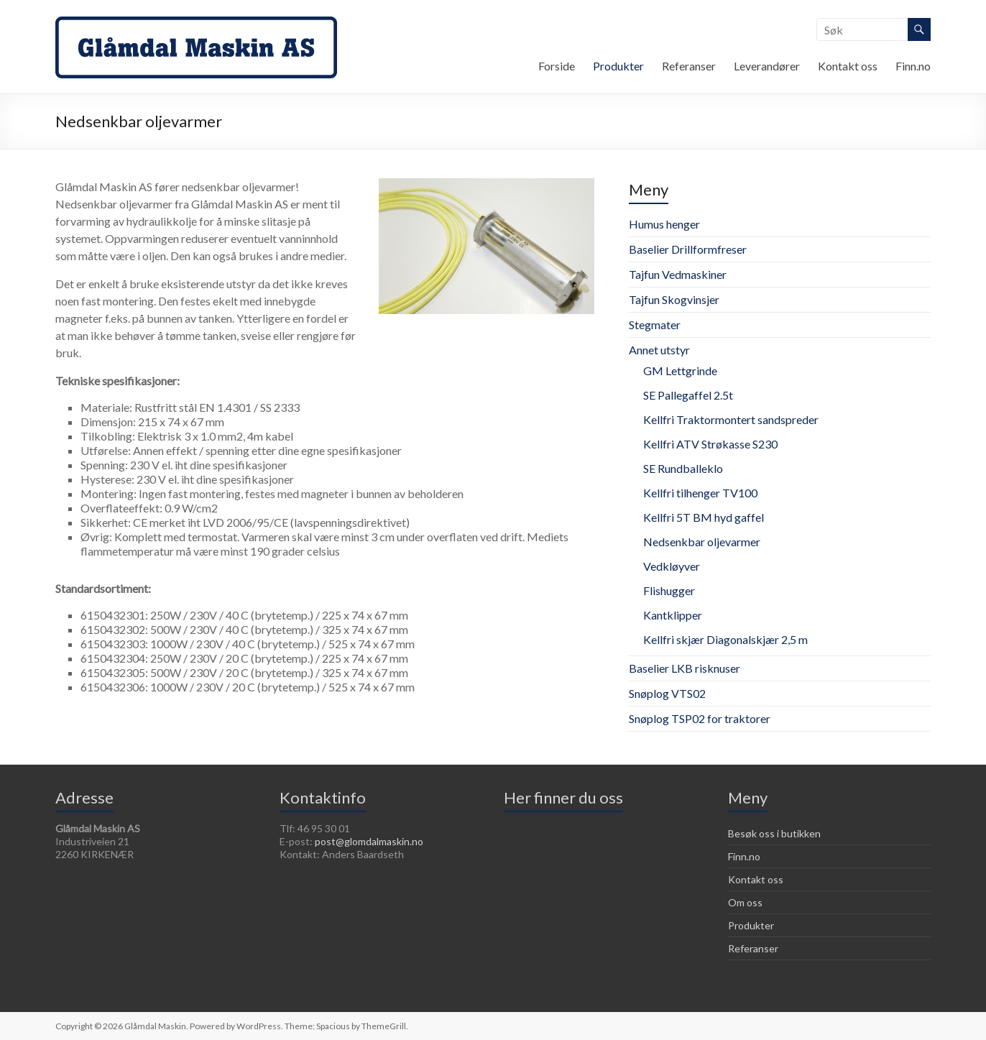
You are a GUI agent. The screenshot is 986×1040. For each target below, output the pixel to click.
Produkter (618, 66)
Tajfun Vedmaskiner (678, 274)
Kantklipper (672, 615)
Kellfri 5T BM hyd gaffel (703, 517)
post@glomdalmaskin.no (369, 841)
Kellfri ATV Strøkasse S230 (710, 444)
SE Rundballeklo (683, 468)
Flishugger (669, 590)
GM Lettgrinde (680, 370)
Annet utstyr (659, 349)
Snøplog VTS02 (667, 693)
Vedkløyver (671, 566)
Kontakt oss (847, 66)
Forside (556, 66)
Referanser (689, 66)
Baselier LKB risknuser (684, 668)
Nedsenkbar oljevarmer (701, 541)
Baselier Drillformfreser (688, 249)
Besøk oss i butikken (774, 833)
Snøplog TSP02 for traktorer (699, 718)
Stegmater (655, 324)
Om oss (745, 902)
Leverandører (767, 66)
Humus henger (664, 224)
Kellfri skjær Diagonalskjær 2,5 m (725, 639)
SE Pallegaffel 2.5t (688, 395)
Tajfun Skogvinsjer (674, 299)
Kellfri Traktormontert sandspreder (731, 419)
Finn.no (913, 66)
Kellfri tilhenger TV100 (700, 493)
